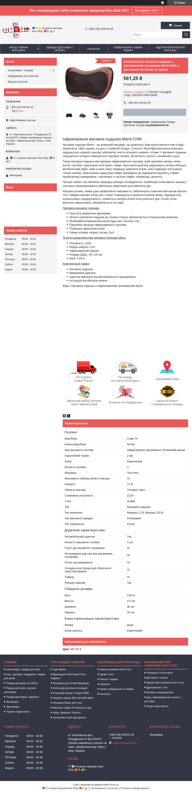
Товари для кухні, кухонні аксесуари (20, 690)
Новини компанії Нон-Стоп (115, 669)
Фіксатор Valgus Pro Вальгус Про (72, 707)
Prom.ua (114, 784)
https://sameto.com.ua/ (23, 120)
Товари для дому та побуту (22, 683)
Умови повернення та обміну (117, 689)
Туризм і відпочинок (17, 711)
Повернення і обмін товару (128, 49)
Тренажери (12, 706)
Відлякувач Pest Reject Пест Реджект (68, 676)
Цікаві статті (107, 674)
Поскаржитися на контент (105, 788)
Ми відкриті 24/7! (147, 10)
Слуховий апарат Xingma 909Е (71, 692)
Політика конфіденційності (135, 788)
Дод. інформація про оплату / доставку (162, 699)
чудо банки (59, 669)
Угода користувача (157, 706)
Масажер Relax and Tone (67, 702)
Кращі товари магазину (18, 49)
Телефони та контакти (160, 672)
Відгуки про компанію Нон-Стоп (165, 682)
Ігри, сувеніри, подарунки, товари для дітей (24, 676)
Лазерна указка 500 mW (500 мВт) (73, 697)
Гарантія (94, 49)
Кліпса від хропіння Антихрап (70, 688)
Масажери (12, 701)
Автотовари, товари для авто (23, 669)
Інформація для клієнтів (23, 76)
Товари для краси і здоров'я (22, 696)
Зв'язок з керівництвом (160, 692)
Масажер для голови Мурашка (71, 683)
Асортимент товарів (20, 70)
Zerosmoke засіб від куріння (69, 717)
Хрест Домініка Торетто (67, 712)
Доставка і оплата (157, 677)
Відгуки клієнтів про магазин (170, 49)
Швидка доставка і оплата (60, 49)
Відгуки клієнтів (17, 81)
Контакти (105, 693)
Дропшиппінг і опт (157, 687)
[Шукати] (186, 34)
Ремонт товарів (109, 679)
